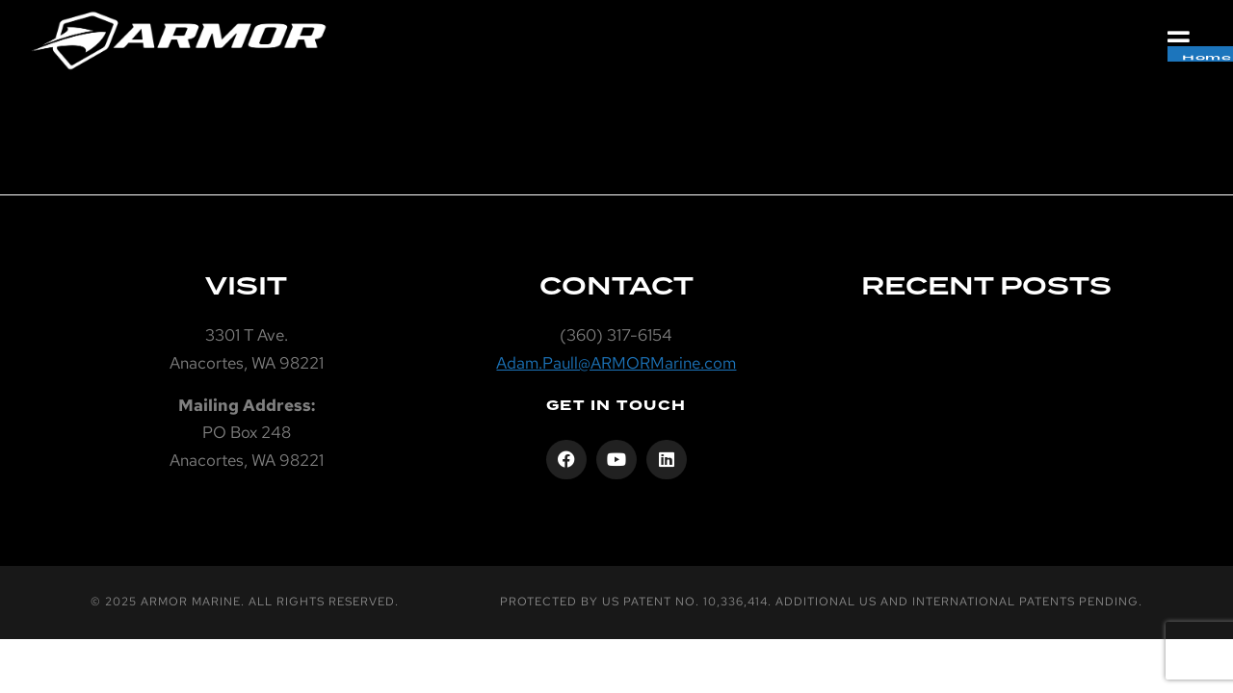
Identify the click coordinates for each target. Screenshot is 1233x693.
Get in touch (616, 406)
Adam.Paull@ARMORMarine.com (616, 362)
